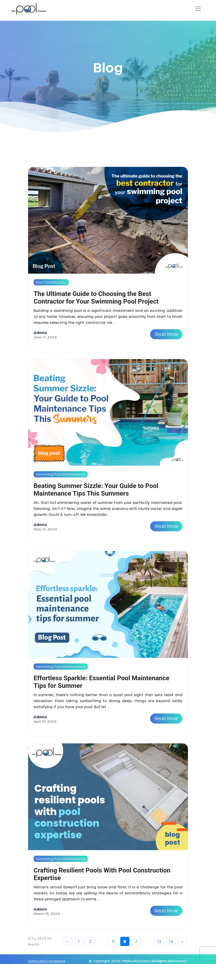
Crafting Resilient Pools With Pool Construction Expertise (102, 874)
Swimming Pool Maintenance (60, 474)
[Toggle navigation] (198, 8)
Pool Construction (51, 282)
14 (171, 941)
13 (159, 941)
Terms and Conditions (46, 961)
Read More (166, 334)
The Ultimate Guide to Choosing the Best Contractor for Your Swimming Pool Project (96, 297)
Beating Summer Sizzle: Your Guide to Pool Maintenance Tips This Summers (96, 489)
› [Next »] (182, 941)
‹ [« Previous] (67, 941)
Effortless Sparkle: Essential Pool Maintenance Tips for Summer (101, 681)
